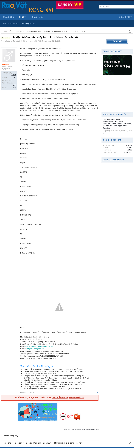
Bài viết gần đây (28, 23)
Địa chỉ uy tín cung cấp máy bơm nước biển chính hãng (45, 387)
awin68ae (127, 124)
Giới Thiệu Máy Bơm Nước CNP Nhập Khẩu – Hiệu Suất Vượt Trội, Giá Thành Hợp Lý (56, 378)
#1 (98, 392)
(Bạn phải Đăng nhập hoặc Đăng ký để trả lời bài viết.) (81, 429)
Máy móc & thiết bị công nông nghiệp (25, 41)
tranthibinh (107, 119)
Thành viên (37, 17)
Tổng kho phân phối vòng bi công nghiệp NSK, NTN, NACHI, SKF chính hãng (53, 384)
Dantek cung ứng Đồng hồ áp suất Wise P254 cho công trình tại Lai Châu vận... (54, 371)
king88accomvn (108, 121)
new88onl (113, 126)
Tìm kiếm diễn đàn (10, 23)
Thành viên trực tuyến (114, 114)
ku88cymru (115, 119)
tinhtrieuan (119, 121)
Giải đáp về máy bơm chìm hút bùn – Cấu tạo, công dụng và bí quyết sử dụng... (54, 369)
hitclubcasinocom (109, 124)
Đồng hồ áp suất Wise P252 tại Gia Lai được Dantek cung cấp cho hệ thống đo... (54, 376)
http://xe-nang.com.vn (35, 349)
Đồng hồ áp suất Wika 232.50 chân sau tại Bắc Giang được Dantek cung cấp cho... (55, 382)
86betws (106, 126)
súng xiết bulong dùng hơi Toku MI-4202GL (40, 373)
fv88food (119, 124)
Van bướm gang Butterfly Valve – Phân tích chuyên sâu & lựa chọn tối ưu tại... (53, 389)
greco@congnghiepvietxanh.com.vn (39, 346)
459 (14, 78)
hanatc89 (51, 41)
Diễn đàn (23, 17)
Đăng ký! (117, 41)
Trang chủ (8, 17)
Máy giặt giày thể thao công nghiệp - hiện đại (40, 380)
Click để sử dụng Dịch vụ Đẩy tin (68, 397)
